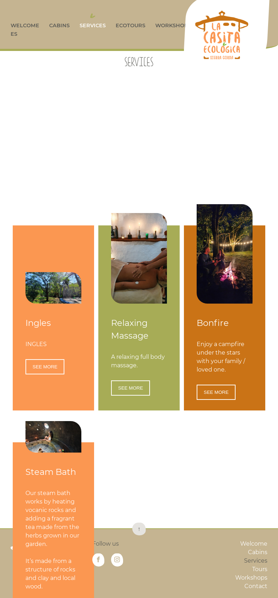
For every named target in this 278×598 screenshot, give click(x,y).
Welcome (25, 25)
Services (93, 25)
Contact (255, 586)
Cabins (59, 25)
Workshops (173, 25)
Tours (259, 569)
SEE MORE (45, 398)
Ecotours (130, 25)
